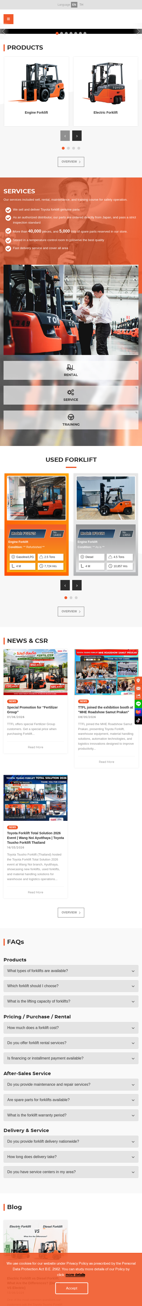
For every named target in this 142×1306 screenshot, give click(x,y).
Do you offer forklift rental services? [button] (36, 1043)
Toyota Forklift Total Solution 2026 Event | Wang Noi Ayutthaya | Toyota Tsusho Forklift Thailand (35, 837)
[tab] (71, 971)
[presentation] (65, 135)
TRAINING (71, 420)
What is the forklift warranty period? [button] (37, 1115)
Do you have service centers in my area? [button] (41, 1172)
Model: (24, 533)
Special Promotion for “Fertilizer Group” (32, 709)
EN (74, 4)
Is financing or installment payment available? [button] (45, 1058)
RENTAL (71, 370)
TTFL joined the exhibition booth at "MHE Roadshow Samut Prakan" (105, 709)
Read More (35, 747)
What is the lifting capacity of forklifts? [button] (38, 1001)
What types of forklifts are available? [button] (37, 971)
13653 (126, 534)
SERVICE (70, 395)
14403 (57, 534)
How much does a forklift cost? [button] (33, 1028)
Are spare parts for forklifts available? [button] (38, 1100)
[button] (63, 148)
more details (75, 1300)
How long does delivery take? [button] (32, 1157)
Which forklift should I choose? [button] (32, 986)
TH (81, 4)
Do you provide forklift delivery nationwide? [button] (43, 1141)
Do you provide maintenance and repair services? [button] (48, 1084)
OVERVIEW (71, 162)
